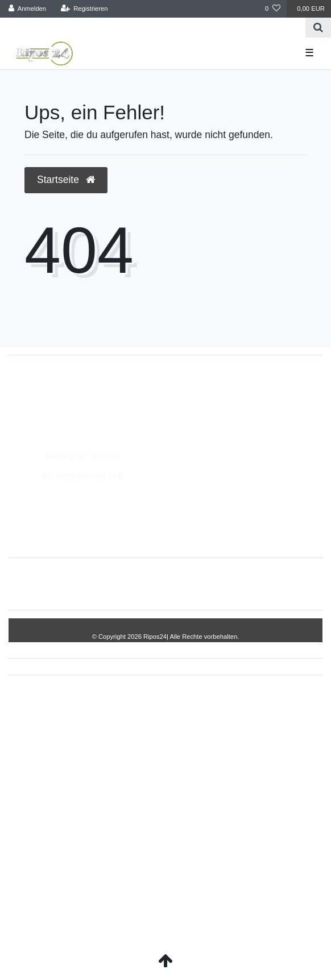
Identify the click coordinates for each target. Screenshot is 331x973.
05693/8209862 (48, 396)
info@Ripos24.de (51, 408)
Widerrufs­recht (50, 583)
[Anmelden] (27, 9)
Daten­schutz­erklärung (186, 583)
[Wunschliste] (273, 9)
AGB (249, 583)
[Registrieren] (84, 9)
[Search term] (152, 28)
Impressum (111, 583)
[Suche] (318, 28)
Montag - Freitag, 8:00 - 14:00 (73, 420)
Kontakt (287, 583)
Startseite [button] (66, 179)
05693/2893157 (48, 384)
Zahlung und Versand (83, 455)
